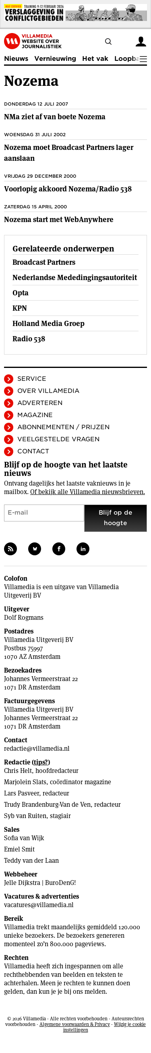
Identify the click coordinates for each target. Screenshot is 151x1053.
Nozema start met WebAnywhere (59, 219)
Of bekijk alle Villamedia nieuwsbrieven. (87, 492)
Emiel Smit (19, 849)
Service (31, 378)
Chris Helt (18, 770)
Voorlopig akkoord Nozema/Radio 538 (68, 188)
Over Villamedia (48, 391)
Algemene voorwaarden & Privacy (74, 1024)
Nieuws (16, 58)
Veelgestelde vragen (58, 439)
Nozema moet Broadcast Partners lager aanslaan (68, 153)
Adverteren (39, 403)
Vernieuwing (55, 58)
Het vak (95, 58)
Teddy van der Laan (31, 860)
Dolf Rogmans (23, 617)
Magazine (35, 415)
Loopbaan (131, 58)
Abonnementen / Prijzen (63, 427)
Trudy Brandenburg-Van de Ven (47, 804)
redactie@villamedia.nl (37, 748)
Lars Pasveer (21, 793)
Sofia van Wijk (24, 838)
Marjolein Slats (25, 782)
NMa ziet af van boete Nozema (54, 116)
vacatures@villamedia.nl (39, 905)
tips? (41, 762)
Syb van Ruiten (25, 816)
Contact (33, 451)
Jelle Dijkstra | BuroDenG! (40, 883)
